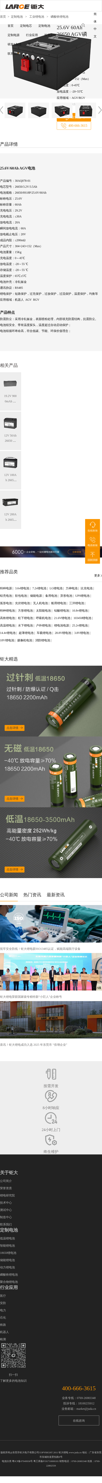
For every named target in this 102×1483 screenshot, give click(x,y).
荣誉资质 (6, 1188)
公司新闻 (9, 894)
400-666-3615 (77, 125)
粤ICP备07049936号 (22, 1461)
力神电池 (72, 588)
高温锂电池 (8, 625)
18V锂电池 (7, 640)
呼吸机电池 (44, 618)
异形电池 (66, 595)
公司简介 (6, 1180)
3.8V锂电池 (82, 632)
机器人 (4, 1332)
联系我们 (13, 53)
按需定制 (50, 35)
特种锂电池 (8, 610)
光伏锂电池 (23, 603)
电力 (3, 1310)
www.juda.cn (75, 1452)
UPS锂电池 (82, 595)
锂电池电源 (62, 625)
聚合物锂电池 (9, 1281)
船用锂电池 (59, 603)
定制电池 (44, 25)
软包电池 (21, 595)
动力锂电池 (7, 1267)
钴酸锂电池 (62, 610)
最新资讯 (56, 894)
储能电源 (36, 595)
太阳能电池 (44, 610)
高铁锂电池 (8, 618)
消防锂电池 (43, 640)
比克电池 (87, 588)
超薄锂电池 (26, 632)
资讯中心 (34, 44)
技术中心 (6, 1202)
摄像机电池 (25, 640)
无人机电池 (41, 603)
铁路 (3, 1324)
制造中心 (6, 1217)
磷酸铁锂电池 (9, 1274)
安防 (3, 1303)
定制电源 (13, 35)
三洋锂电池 (77, 603)
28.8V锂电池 (63, 632)
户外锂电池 (44, 625)
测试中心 (6, 1209)
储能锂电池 (7, 1260)
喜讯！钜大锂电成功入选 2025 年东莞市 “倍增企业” (33, 1044)
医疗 (3, 1295)
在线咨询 (79, 1420)
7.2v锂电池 (39, 588)
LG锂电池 (56, 588)
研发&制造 (15, 44)
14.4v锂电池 (8, 632)
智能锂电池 (7, 1245)
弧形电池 (6, 603)
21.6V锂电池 (62, 618)
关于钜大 (52, 44)
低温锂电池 (7, 1238)
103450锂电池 (82, 618)
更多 (97, 575)
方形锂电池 (26, 610)
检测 (3, 1339)
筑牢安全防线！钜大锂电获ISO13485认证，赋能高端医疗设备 (40, 948)
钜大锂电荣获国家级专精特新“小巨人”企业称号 (31, 996)
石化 (3, 1317)
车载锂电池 (44, 632)
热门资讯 (32, 894)
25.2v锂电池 (80, 625)
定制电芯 (26, 25)
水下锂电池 (26, 625)
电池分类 (6, 1461)
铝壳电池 (6, 595)
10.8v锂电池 (80, 610)
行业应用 (32, 35)
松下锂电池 (26, 618)
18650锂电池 (8, 1252)
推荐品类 (9, 571)
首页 (11, 25)
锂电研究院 (7, 1195)
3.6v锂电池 (22, 588)
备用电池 (51, 595)
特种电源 (6, 588)
